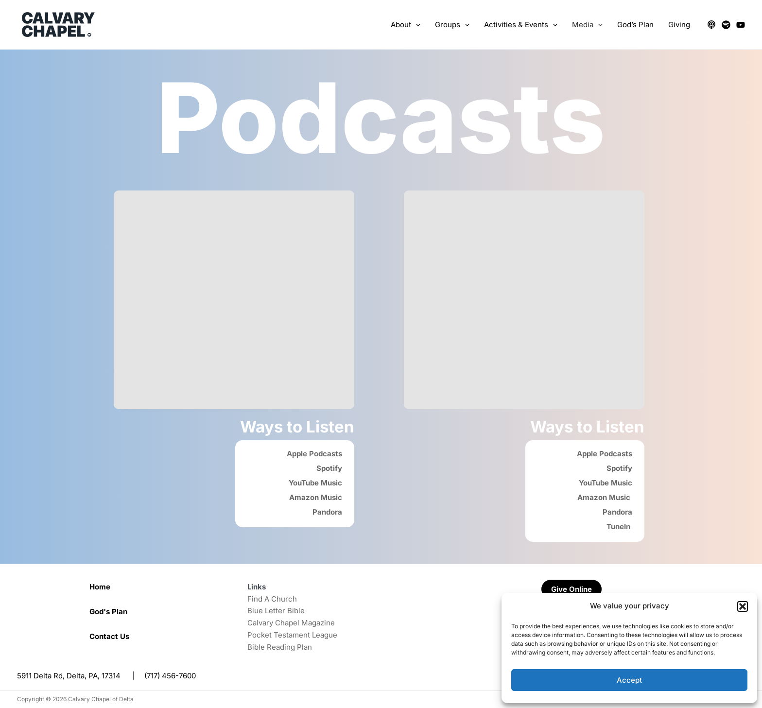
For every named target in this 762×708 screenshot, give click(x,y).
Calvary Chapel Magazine (291, 622)
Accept (629, 680)
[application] (415, 25)
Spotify (329, 468)
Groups (452, 25)
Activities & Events (520, 25)
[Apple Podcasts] (711, 24)
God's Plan (108, 611)
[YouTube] (740, 24)
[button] (742, 606)
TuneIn (619, 526)
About (405, 25)
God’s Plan (635, 24)
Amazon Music (315, 497)
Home (99, 586)
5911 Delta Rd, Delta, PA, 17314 (69, 675)
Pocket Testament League (292, 634)
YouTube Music (315, 482)
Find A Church (272, 599)
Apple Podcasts (314, 453)
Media (587, 25)
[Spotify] (726, 24)
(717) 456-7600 (170, 675)
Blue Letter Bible (276, 610)
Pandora (327, 512)
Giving (679, 24)
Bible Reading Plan (279, 647)
